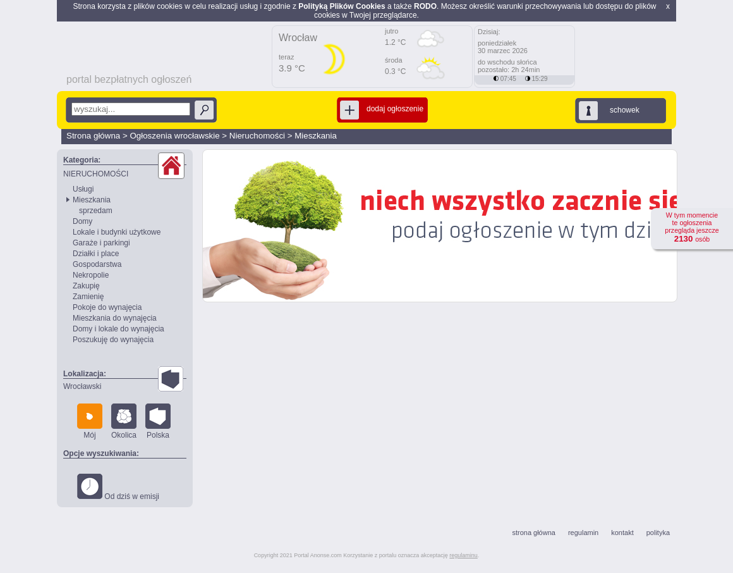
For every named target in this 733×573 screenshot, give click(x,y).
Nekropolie (91, 275)
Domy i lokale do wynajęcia (118, 328)
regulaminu (463, 555)
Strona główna (93, 135)
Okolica (123, 422)
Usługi (83, 189)
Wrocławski (82, 386)
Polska (158, 422)
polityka (658, 532)
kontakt (622, 532)
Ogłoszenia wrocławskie (174, 135)
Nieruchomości (257, 135)
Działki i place (96, 253)
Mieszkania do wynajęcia (115, 318)
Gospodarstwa (97, 264)
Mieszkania (315, 135)
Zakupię (86, 285)
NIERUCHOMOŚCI (95, 173)
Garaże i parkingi (101, 242)
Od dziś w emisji (118, 487)
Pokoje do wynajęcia (107, 307)
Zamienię (88, 296)
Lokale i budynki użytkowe (117, 232)
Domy (82, 221)
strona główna (533, 532)
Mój (89, 422)
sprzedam (95, 210)
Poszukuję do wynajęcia (113, 339)
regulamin (583, 532)
